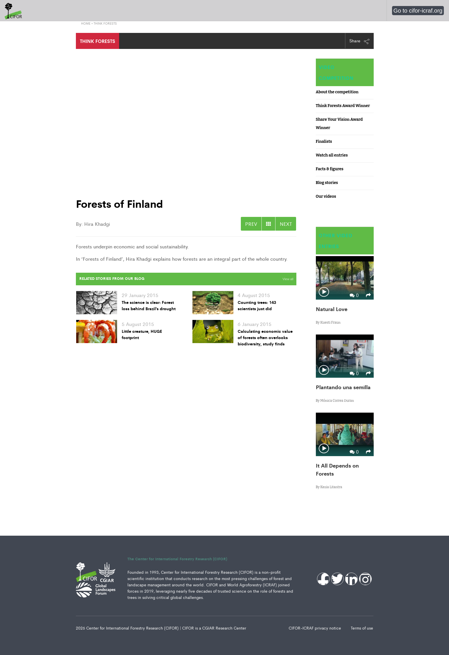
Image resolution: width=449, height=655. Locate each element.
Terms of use (362, 628)
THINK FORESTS (97, 40)
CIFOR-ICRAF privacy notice (315, 628)
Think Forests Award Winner (343, 105)
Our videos (326, 196)
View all (288, 279)
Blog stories (327, 182)
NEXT (286, 223)
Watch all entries (332, 155)
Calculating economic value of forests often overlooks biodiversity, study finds (265, 337)
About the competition (337, 92)
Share (359, 40)
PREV (251, 223)
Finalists (324, 141)
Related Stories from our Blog (111, 278)
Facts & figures (330, 169)
